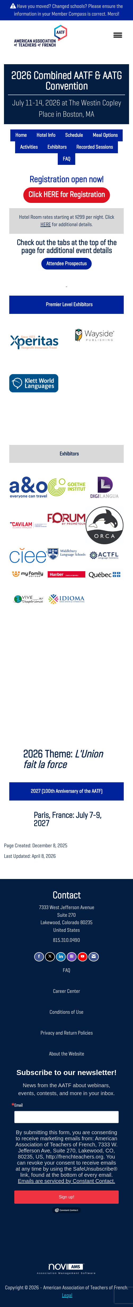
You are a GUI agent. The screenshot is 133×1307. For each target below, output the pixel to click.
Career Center (66, 991)
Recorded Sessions (94, 147)
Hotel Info (46, 135)
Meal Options (105, 135)
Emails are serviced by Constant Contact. (66, 1181)
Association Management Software (66, 1269)
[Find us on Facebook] (39, 956)
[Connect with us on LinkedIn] (61, 956)
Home (21, 135)
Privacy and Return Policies (67, 1033)
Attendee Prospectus (66, 263)
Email (18, 1106)
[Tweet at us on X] (50, 956)
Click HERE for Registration (66, 195)
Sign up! (66, 1197)
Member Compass (69, 14)
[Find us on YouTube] (82, 956)
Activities (29, 147)
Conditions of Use (66, 1012)
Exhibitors (56, 147)
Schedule (74, 135)
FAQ (66, 159)
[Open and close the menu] (101, 35)
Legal (67, 1295)
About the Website (66, 1053)
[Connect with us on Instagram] (72, 956)
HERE (46, 224)
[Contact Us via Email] (93, 956)
